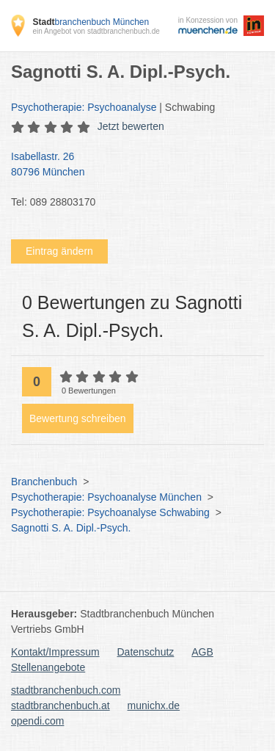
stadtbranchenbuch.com (65, 690)
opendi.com (37, 721)
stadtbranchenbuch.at (60, 705)
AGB (202, 652)
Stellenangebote (48, 667)
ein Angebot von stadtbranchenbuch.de (95, 31)
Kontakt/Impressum (55, 652)
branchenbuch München (90, 22)
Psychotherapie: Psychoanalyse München (106, 497)
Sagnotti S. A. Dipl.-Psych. (71, 528)
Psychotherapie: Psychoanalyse (83, 107)
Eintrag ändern (59, 251)
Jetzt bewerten (131, 126)
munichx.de (154, 705)
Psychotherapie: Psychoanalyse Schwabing (110, 512)
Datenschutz (146, 652)
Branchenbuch (44, 481)
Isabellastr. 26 (130, 165)
